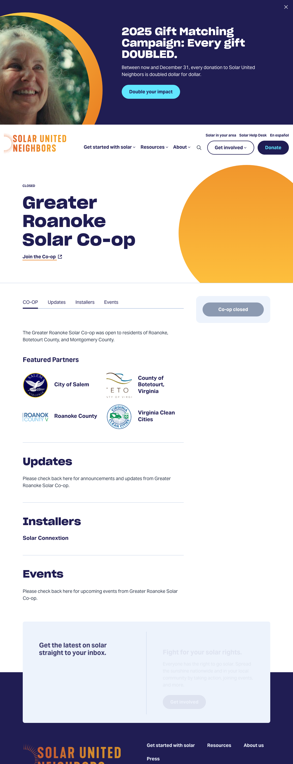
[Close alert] (286, 7)
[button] (199, 148)
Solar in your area (221, 136)
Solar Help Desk (253, 136)
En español (279, 136)
